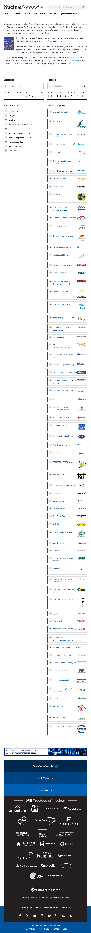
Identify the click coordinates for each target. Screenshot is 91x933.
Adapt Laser (57, 568)
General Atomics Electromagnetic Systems (63, 638)
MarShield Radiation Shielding (65, 372)
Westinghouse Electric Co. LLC (65, 501)
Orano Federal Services (62, 291)
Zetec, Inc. (57, 152)
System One (57, 613)
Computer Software (16, 128)
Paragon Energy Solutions (63, 390)
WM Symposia (58, 543)
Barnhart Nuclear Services (63, 265)
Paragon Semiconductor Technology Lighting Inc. (62, 282)
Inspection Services (16, 142)
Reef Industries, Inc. (60, 272)
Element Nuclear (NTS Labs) (64, 144)
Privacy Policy (29, 929)
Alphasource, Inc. (59, 706)
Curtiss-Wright (58, 621)
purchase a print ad (30, 57)
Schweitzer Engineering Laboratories (62, 328)
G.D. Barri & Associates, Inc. (63, 726)
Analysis (12, 115)
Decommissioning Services (19, 133)
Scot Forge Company (61, 516)
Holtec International (61, 680)
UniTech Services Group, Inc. (64, 532)
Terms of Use (44, 929)
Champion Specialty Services (64, 217)
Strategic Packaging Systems (64, 485)
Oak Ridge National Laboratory (65, 698)
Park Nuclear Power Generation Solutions (61, 408)
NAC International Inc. (62, 445)
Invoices (56, 929)
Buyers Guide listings (57, 41)
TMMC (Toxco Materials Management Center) (62, 345)
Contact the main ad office (67, 60)
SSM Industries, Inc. (60, 425)
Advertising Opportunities (31, 907)
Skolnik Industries (59, 178)
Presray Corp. (58, 186)
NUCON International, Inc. (63, 599)
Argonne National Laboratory (64, 628)
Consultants (13, 111)
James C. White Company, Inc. (64, 662)
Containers (13, 150)
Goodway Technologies (62, 171)
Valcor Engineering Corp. (63, 436)
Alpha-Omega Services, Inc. (64, 317)
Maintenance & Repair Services (21, 124)
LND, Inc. (56, 524)
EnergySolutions (59, 226)
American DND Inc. (60, 255)
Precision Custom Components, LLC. (60, 208)
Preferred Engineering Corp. (64, 364)
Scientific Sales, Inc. (60, 121)
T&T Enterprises (59, 474)
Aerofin (56, 399)
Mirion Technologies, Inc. (63, 247)
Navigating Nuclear (51, 907)
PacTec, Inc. (57, 194)
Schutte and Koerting (61, 417)
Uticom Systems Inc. (61, 670)
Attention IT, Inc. (59, 717)
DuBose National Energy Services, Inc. (62, 580)
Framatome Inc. (59, 508)
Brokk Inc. (57, 493)
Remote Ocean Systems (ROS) (65, 647)
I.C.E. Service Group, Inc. (62, 655)
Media (65, 929)
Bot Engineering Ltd (60, 550)
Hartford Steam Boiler (61, 304)
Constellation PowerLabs (63, 236)
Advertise (53, 13)
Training (12, 120)
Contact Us (66, 907)
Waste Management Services (20, 137)
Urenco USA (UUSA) (61, 111)
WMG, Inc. (57, 452)
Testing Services (15, 146)
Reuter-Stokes (58, 337)
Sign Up (27, 13)
